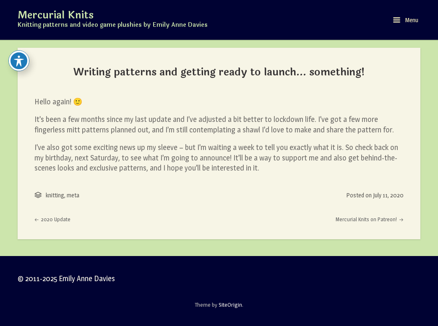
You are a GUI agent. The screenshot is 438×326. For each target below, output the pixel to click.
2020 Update (52, 219)
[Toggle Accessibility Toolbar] (19, 61)
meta (73, 195)
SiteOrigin (230, 304)
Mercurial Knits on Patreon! (370, 219)
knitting (55, 195)
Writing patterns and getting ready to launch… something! (219, 72)
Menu (405, 20)
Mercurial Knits (56, 15)
